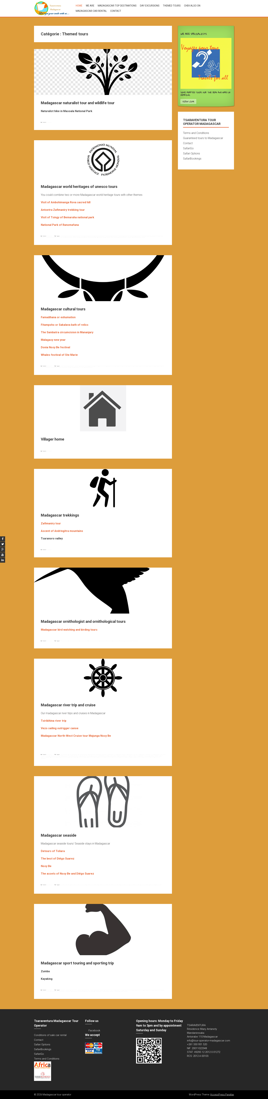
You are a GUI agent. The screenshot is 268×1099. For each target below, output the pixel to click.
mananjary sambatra (50, 367)
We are (90, 5)
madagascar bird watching (74, 640)
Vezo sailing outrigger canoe (59, 728)
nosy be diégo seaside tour (135, 884)
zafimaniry (135, 237)
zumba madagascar (124, 991)
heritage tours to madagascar (117, 236)
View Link (188, 102)
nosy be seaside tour (145, 884)
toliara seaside (152, 884)
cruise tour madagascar (74, 754)
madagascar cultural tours (121, 366)
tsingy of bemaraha (101, 237)
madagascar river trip (45, 755)
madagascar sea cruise (54, 755)
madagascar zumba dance (65, 991)
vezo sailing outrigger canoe (148, 757)
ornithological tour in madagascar (131, 640)
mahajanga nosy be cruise (75, 755)
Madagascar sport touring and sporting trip (77, 963)
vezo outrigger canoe (130, 757)
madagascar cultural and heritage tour (143, 236)
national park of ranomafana (60, 237)
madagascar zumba (55, 991)
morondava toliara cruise (114, 755)
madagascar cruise (113, 754)
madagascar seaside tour (104, 884)
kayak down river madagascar (89, 990)
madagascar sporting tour (158, 990)
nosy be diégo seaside (125, 884)
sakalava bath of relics (59, 367)
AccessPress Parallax (222, 1094)
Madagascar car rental (91, 11)
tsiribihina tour (123, 757)
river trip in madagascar (55, 757)
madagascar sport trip (148, 990)
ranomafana (82, 237)
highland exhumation (111, 366)
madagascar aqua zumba (110, 990)
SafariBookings (192, 158)
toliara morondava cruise (93, 757)
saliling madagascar (73, 757)
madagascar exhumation (142, 366)
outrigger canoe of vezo (144, 755)
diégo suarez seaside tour (65, 884)
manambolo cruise (96, 755)
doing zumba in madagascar (77, 990)
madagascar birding (84, 640)
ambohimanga (63, 236)
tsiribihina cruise (101, 757)
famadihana (91, 366)
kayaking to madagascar (100, 990)
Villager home (52, 439)
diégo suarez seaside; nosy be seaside (78, 884)
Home (79, 5)
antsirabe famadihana (64, 366)
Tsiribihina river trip (116, 757)
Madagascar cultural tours (63, 309)
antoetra (86, 236)
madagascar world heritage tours (47, 237)
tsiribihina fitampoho (89, 367)
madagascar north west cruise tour (148, 754)
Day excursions (149, 5)
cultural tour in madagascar (74, 366)
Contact (115, 11)
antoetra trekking (91, 236)
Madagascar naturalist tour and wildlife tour (78, 103)
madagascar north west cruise (134, 754)
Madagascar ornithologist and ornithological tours (83, 621)
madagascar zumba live (90, 991)
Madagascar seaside (58, 835)
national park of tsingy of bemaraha (72, 237)
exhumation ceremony (84, 366)
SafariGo (188, 148)
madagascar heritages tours (157, 236)
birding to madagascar (64, 640)
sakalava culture (67, 367)
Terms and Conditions (196, 133)
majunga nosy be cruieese (86, 755)
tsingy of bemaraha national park (112, 237)
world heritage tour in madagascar (125, 237)
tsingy (96, 237)
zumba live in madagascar (114, 991)
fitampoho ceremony (103, 366)
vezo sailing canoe (139, 757)
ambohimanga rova (70, 236)
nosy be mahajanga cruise (124, 755)
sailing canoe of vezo (65, 757)
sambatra (73, 367)
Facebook (94, 1030)
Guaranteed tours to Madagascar (203, 138)
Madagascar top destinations (117, 5)
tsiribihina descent (108, 757)
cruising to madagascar (84, 754)
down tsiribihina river (93, 754)
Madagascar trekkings (60, 515)
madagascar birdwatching (94, 640)
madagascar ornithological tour (106, 640)
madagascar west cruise (65, 755)
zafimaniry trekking (141, 237)
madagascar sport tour (128, 990)
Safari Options (191, 153)
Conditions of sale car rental (50, 1035)
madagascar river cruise (160, 754)
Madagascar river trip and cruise (68, 705)
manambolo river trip (104, 755)
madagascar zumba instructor (78, 991)
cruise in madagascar (64, 754)
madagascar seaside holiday (92, 884)
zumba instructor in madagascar (101, 991)
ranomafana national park (90, 237)
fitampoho (96, 366)
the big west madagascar (83, 757)
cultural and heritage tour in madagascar (103, 236)
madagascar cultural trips (132, 366)
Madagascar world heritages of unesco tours (79, 186)
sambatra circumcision (79, 367)
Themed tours (172, 5)
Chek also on (192, 5)
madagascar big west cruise (103, 754)
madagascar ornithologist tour (118, 640)
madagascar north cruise (122, 754)
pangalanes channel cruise (155, 755)
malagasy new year (151, 366)
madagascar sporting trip (46, 991)
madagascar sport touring (138, 990)
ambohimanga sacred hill (79, 236)
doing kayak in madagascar (65, 990)
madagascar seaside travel (114, 884)
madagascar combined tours (129, 236)
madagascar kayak (120, 990)
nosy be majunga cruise (134, 755)
